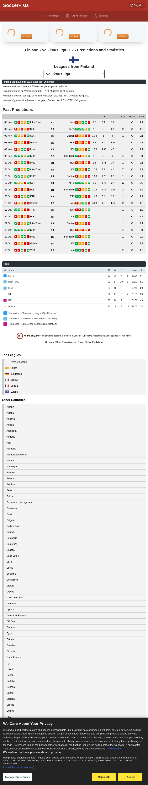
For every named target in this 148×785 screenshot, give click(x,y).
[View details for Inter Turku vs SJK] (8, 169)
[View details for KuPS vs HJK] (8, 230)
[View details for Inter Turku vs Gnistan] (8, 223)
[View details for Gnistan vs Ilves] (8, 203)
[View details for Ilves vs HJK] (8, 162)
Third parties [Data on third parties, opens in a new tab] (114, 748)
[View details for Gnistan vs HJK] (8, 142)
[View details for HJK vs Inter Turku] (8, 189)
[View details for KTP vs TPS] (8, 196)
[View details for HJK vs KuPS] (8, 129)
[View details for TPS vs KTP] (8, 210)
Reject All (103, 777)
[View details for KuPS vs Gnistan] (8, 176)
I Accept (130, 777)
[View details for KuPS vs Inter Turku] (8, 156)
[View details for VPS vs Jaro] (8, 250)
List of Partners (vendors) (18, 767)
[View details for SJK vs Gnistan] (8, 136)
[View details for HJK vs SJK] (8, 216)
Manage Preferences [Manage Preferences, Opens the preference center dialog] (17, 777)
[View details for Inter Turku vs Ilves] (8, 122)
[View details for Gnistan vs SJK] (8, 243)
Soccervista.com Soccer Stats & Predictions (82, 342)
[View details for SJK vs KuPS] (8, 183)
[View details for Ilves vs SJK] (8, 149)
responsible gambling (103, 336)
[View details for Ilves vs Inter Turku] (8, 236)
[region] (74, 751)
